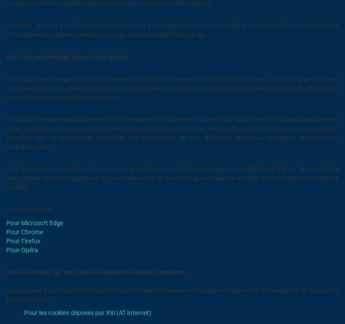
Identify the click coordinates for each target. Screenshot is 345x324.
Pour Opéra (22, 250)
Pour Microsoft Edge (34, 223)
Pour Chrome (24, 232)
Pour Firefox (23, 241)
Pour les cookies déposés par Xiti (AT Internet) (87, 312)
